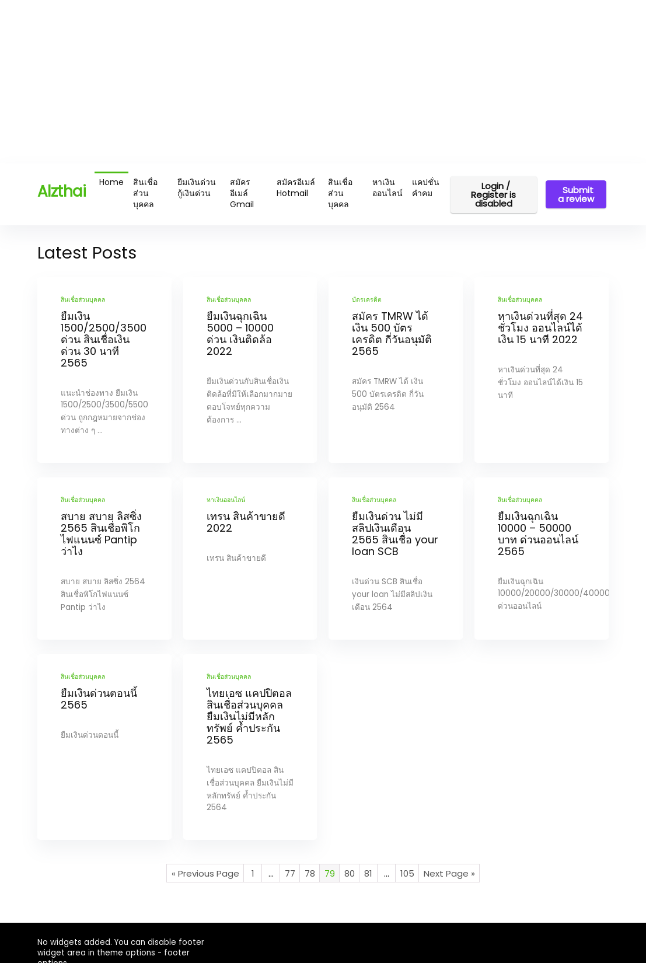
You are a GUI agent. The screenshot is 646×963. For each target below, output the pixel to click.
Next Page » (449, 873)
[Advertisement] (323, 81)
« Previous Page (205, 873)
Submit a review (576, 194)
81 (368, 873)
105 (407, 873)
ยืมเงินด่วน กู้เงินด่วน (196, 187)
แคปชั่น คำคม (425, 187)
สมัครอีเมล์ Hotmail (296, 187)
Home (111, 182)
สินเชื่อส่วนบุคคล (145, 193)
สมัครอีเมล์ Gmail (242, 193)
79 (329, 873)
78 (310, 873)
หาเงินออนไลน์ (387, 187)
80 (349, 873)
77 (290, 873)
